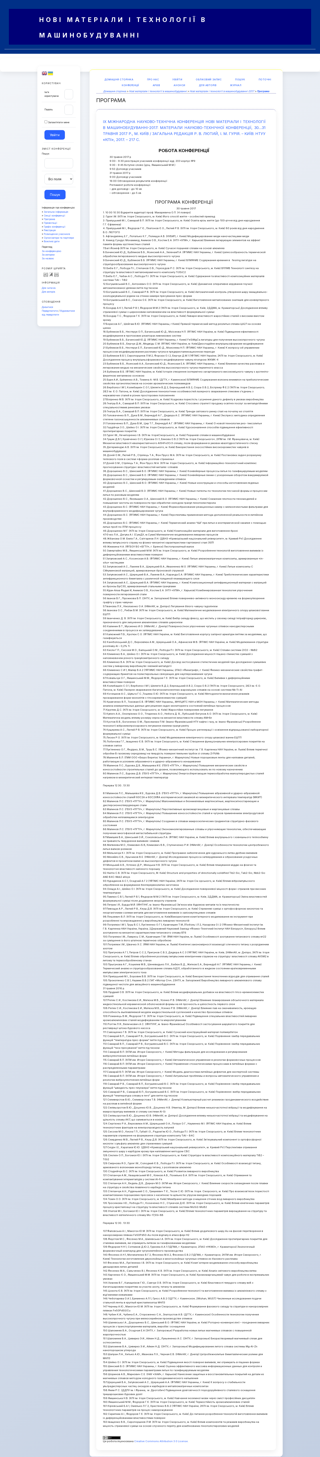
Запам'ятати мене (58, 122)
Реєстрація (50, 230)
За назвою (48, 258)
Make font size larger (56, 274)
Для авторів (48, 291)
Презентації (50, 223)
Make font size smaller (46, 274)
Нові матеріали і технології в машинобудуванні (158, 91)
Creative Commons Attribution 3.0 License (161, 1441)
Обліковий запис (209, 79)
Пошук (240, 79)
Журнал (235, 85)
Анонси (179, 85)
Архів (156, 85)
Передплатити (50, 310)
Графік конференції (54, 226)
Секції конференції (54, 215)
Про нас (153, 79)
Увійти (177, 79)
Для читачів (49, 288)
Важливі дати (52, 241)
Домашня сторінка (118, 79)
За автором (48, 254)
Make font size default (51, 274)
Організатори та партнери (59, 237)
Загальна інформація (56, 211)
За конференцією (51, 251)
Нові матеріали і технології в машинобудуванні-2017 (222, 91)
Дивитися (47, 307)
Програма (49, 219)
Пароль (48, 109)
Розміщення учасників (57, 234)
